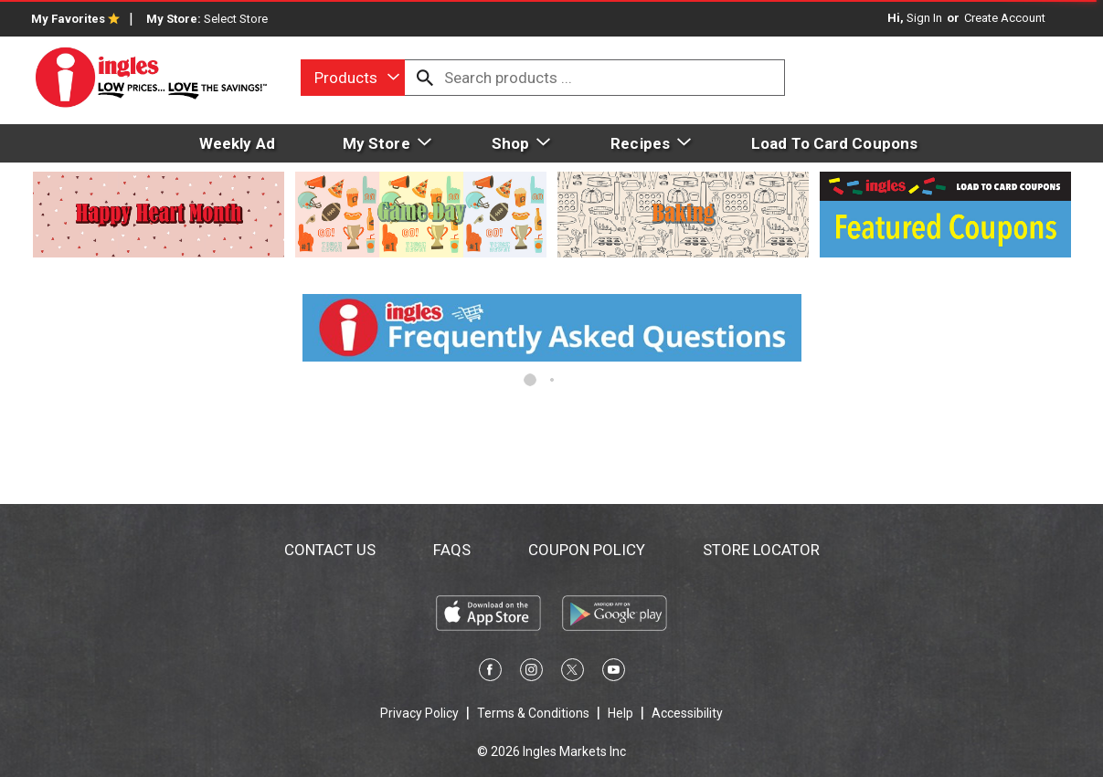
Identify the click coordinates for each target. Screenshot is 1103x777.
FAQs (452, 550)
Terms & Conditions (533, 713)
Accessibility (687, 713)
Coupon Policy (586, 550)
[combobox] (353, 77)
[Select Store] (237, 19)
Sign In (924, 18)
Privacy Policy (419, 713)
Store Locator (761, 550)
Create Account (1004, 18)
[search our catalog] (425, 77)
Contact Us (330, 550)
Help (620, 713)
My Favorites (75, 19)
